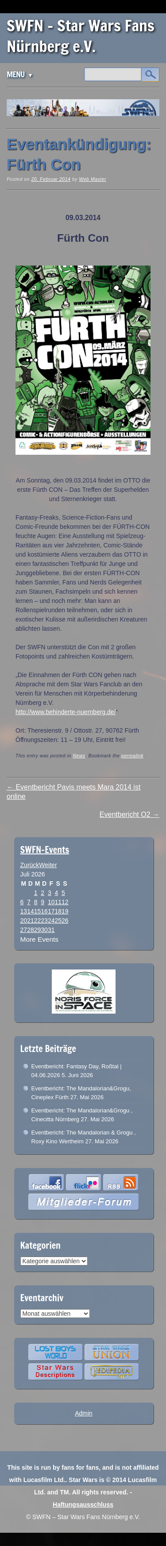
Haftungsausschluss (83, 1504)
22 (37, 920)
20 (23, 920)
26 (65, 920)
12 (65, 902)
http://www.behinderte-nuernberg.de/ (65, 711)
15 (37, 911)
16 (44, 911)
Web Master (92, 179)
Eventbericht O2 (129, 814)
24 (51, 920)
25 (58, 920)
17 (51, 911)
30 (44, 929)
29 (37, 929)
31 (51, 929)
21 (30, 920)
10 (51, 902)
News (79, 755)
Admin (84, 1413)
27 (23, 929)
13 (23, 911)
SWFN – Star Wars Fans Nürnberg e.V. (80, 36)
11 (58, 902)
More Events (39, 939)
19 (65, 911)
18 (58, 911)
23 (44, 920)
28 (30, 929)
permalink (132, 755)
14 (30, 911)
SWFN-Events (44, 849)
